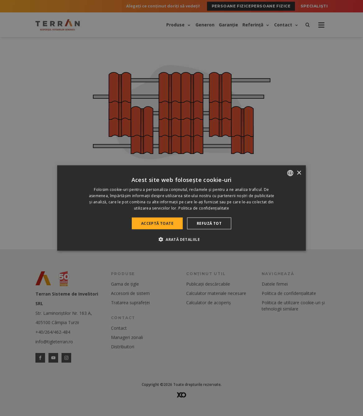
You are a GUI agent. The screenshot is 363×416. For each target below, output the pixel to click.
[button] (181, 239)
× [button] (298, 172)
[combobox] (290, 173)
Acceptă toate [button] (157, 223)
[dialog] (181, 208)
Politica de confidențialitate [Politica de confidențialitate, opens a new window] (203, 207)
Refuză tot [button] (209, 223)
